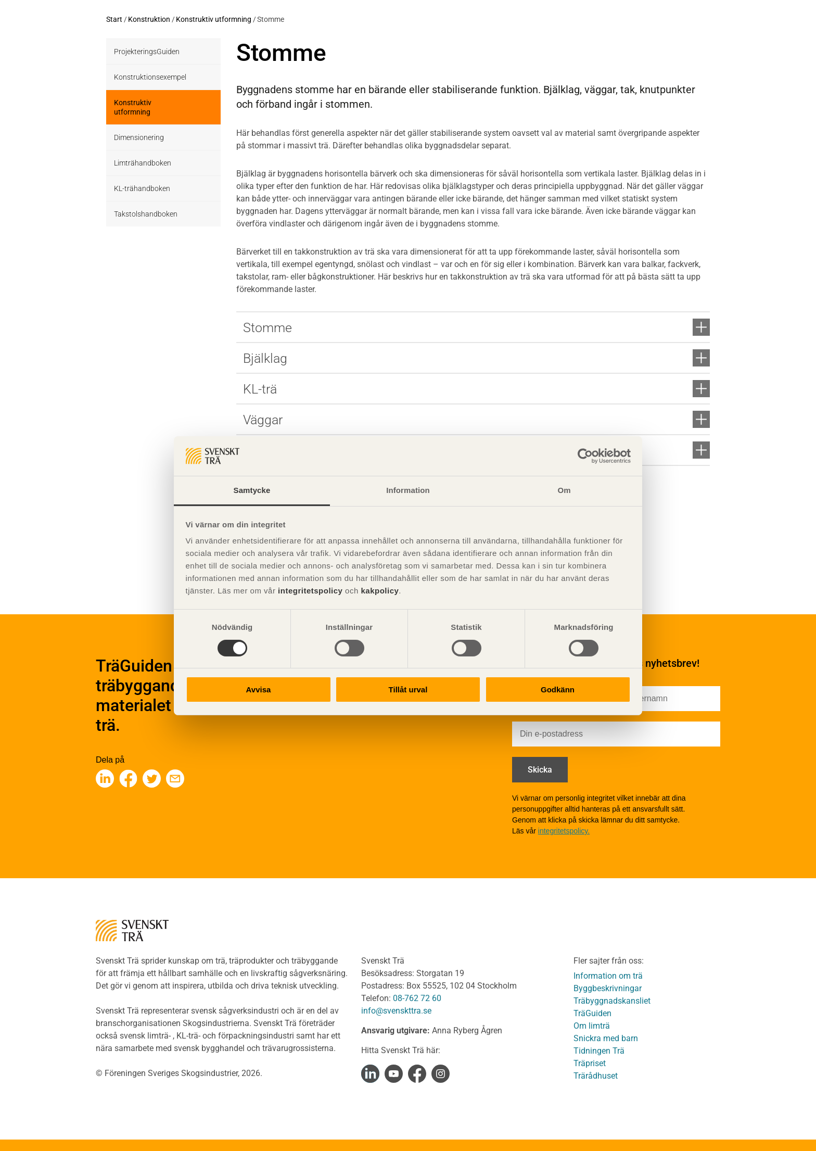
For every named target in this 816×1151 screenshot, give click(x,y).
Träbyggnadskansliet (612, 1001)
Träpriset (589, 1063)
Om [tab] (563, 490)
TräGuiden (592, 1013)
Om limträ (591, 1026)
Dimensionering (139, 137)
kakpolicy (380, 590)
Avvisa (258, 689)
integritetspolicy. (564, 831)
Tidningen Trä (598, 1051)
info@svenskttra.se (396, 1011)
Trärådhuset (595, 1076)
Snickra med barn (605, 1038)
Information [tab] (408, 490)
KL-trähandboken (142, 188)
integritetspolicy (308, 590)
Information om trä (608, 976)
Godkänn (558, 689)
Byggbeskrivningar (607, 988)
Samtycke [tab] (252, 490)
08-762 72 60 (417, 998)
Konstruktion (149, 19)
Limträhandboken (142, 163)
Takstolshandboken (145, 214)
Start (114, 19)
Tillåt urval (408, 689)
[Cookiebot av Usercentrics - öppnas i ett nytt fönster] (585, 456)
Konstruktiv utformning (213, 19)
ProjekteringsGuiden (147, 51)
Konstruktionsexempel (150, 77)
